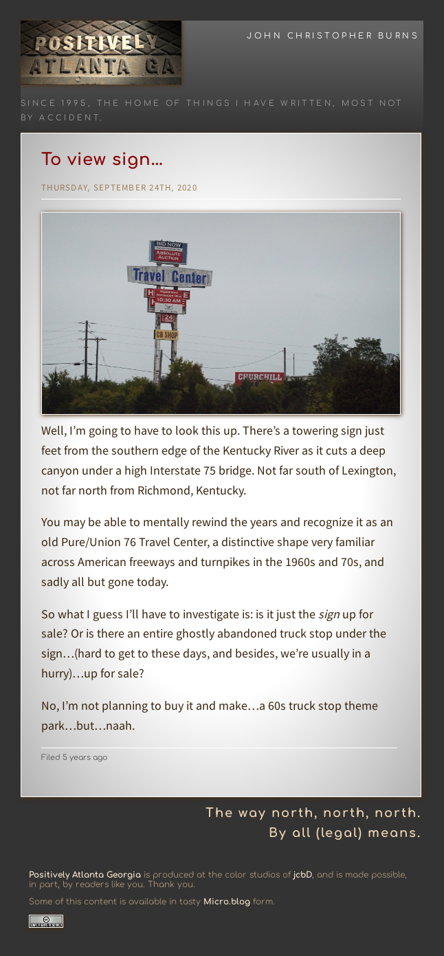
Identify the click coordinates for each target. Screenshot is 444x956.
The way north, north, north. (313, 813)
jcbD (302, 875)
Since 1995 (54, 103)
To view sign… (102, 160)
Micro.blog (226, 901)
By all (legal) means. (345, 833)
